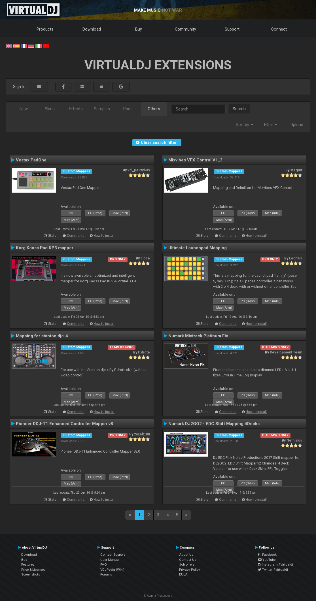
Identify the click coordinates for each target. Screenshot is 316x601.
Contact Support (112, 555)
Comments (75, 236)
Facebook (267, 555)
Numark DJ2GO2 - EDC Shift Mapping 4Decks (214, 423)
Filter (270, 124)
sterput (296, 170)
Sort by (244, 124)
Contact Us (187, 560)
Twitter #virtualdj (273, 570)
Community (185, 29)
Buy (138, 29)
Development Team (286, 352)
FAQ (103, 564)
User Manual (110, 560)
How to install (104, 236)
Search (239, 108)
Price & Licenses (33, 570)
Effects (76, 108)
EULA (183, 574)
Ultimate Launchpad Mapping (197, 247)
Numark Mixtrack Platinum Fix (198, 335)
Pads (128, 108)
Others (154, 108)
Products (45, 29)
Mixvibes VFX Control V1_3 (195, 160)
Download (91, 29)
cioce (145, 258)
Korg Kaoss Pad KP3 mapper (44, 247)
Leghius (295, 258)
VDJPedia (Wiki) (112, 570)
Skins (50, 108)
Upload (296, 124)
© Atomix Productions (158, 596)
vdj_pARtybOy (139, 170)
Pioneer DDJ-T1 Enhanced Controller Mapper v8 (64, 423)
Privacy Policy (189, 570)
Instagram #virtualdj (275, 564)
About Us (186, 555)
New (24, 108)
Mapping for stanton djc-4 (42, 335)
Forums (106, 574)
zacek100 (142, 434)
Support (232, 29)
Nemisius (294, 440)
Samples (102, 108)
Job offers (186, 564)
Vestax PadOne (31, 160)
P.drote (144, 352)
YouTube (266, 560)
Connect (279, 29)
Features (27, 564)
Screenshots (30, 574)
